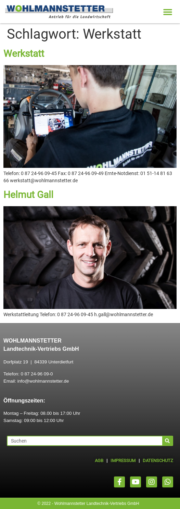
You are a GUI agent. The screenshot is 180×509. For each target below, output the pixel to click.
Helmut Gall (28, 194)
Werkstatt (23, 53)
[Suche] (167, 440)
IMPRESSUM (123, 460)
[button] (167, 11)
